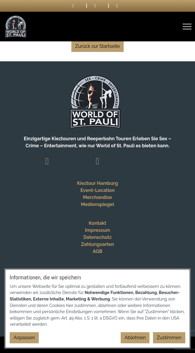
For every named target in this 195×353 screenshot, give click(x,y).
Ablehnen (135, 337)
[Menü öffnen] (187, 27)
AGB (97, 251)
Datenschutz (97, 237)
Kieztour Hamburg (97, 183)
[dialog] (97, 308)
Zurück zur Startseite (97, 46)
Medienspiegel (97, 204)
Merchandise (97, 197)
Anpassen (24, 337)
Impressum (97, 230)
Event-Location (97, 190)
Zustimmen (169, 337)
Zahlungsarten (97, 244)
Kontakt (97, 223)
